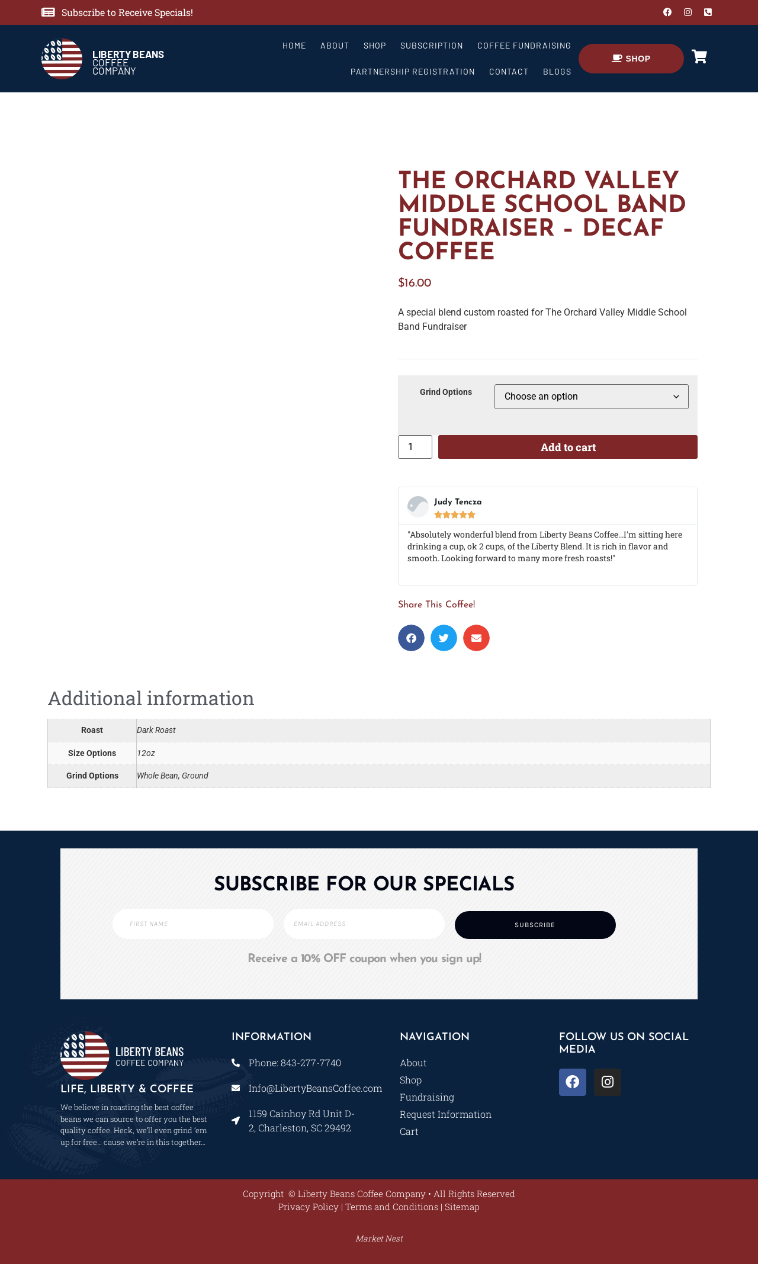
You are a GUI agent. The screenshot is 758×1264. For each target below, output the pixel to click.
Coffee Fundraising (524, 45)
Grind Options (446, 392)
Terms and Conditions (391, 1206)
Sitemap (462, 1206)
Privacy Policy (308, 1206)
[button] (411, 638)
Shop (375, 45)
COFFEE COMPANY (128, 62)
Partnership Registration (413, 71)
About (334, 45)
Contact (509, 71)
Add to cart (568, 447)
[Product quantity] (415, 447)
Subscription (431, 45)
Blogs (557, 71)
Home (294, 45)
